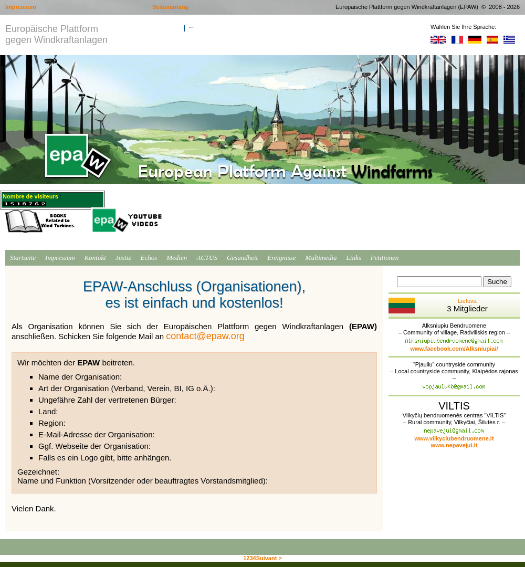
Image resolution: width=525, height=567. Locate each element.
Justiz (123, 257)
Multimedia (321, 257)
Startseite (23, 257)
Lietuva (438, 305)
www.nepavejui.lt (454, 445)
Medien (176, 257)
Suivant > (269, 558)
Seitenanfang (170, 7)
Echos (148, 257)
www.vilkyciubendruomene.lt (454, 438)
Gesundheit (242, 257)
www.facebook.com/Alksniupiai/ (454, 348)
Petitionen (384, 257)
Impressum (60, 257)
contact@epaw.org (205, 336)
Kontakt (95, 257)
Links (353, 257)
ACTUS (206, 257)
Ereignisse (281, 257)
